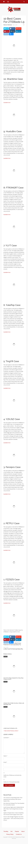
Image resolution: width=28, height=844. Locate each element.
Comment (6, 737)
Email (5, 762)
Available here (7, 102)
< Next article (7, 730)
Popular (17, 831)
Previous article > (14, 730)
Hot (11, 831)
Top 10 (5, 656)
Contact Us (19, 834)
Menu (7, 1)
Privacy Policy (9, 834)
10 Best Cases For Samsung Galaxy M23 (13, 649)
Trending (6, 831)
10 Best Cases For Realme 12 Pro (10, 728)
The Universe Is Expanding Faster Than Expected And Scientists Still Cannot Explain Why (13, 799)
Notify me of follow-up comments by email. (12, 776)
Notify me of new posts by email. (11, 782)
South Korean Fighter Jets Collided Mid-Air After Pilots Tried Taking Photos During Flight (14, 809)
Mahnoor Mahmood (8, 24)
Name (5, 756)
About (22, 831)
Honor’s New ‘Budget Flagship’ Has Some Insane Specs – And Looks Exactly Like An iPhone (13, 818)
